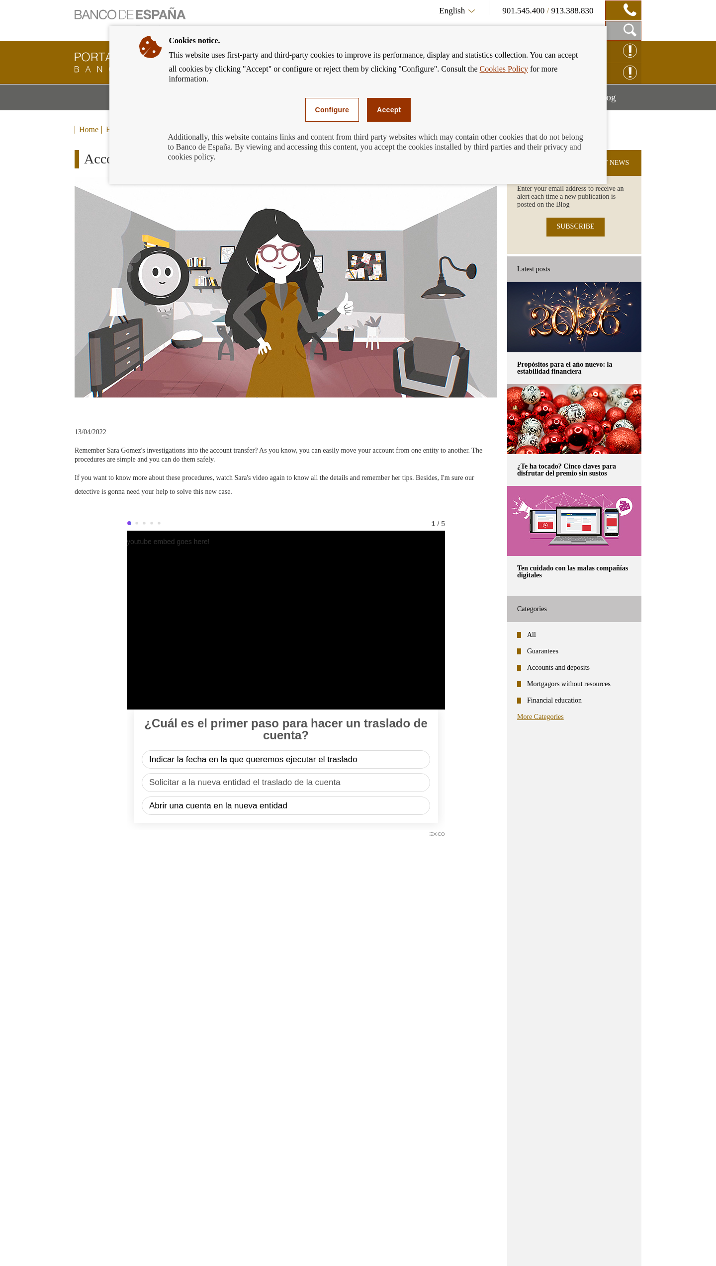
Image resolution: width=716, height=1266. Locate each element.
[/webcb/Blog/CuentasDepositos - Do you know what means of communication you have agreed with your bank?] (180, 969)
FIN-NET (462, 1151)
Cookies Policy (504, 69)
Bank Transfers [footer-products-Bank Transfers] (111, 1168)
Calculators (272, 1081)
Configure (332, 110)
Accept (389, 110)
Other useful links (478, 1191)
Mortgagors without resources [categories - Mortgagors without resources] (569, 684)
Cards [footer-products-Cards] (93, 1116)
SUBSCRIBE (575, 226)
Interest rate (273, 1099)
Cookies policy (295, 1246)
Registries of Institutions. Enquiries (511, 1171)
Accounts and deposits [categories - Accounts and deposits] (558, 667)
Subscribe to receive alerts (587, 1037)
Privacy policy (236, 1246)
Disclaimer (129, 1246)
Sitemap (87, 1246)
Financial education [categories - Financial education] (554, 700)
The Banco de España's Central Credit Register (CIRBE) (533, 1125)
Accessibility (180, 1246)
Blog (619, 100)
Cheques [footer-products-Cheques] (99, 1133)
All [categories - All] (531, 634)
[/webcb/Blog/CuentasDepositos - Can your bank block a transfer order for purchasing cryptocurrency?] (397, 969)
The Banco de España (485, 1100)
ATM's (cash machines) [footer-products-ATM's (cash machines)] (127, 1151)
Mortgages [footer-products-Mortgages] (103, 1081)
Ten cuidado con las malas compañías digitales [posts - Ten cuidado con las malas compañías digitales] (572, 571)
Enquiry (344, 1246)
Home (88, 130)
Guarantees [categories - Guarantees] (542, 651)
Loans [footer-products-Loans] (94, 1099)
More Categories (540, 716)
